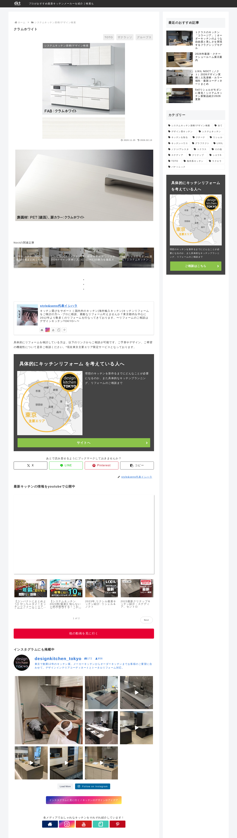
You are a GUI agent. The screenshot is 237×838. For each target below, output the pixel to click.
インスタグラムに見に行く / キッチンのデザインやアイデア (83, 800)
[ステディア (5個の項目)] (177, 155)
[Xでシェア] (30, 465)
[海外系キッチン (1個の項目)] (194, 161)
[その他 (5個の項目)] (217, 149)
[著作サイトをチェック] (42, 330)
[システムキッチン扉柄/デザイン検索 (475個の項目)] (189, 125)
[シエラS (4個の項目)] (216, 155)
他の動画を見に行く (83, 633)
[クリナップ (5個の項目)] (197, 155)
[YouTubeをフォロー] (53, 330)
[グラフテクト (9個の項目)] (201, 143)
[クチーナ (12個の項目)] (199, 137)
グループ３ (144, 37)
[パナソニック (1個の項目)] (196, 167)
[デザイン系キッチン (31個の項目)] (182, 131)
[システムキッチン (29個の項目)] (211, 131)
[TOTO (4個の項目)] (174, 161)
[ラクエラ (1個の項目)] (216, 161)
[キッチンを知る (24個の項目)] (178, 137)
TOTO (109, 37)
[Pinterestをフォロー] (64, 330)
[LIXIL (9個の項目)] (218, 143)
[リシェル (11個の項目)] (216, 137)
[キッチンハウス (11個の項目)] (178, 143)
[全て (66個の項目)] (219, 125)
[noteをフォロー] (58, 330)
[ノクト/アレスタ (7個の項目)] (179, 149)
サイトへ (84, 442)
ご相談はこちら (195, 265)
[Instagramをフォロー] (47, 330)
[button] (137, 465)
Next (146, 620)
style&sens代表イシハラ (58, 305)
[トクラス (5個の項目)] (200, 149)
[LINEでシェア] (66, 465)
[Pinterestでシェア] (101, 465)
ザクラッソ (125, 37)
